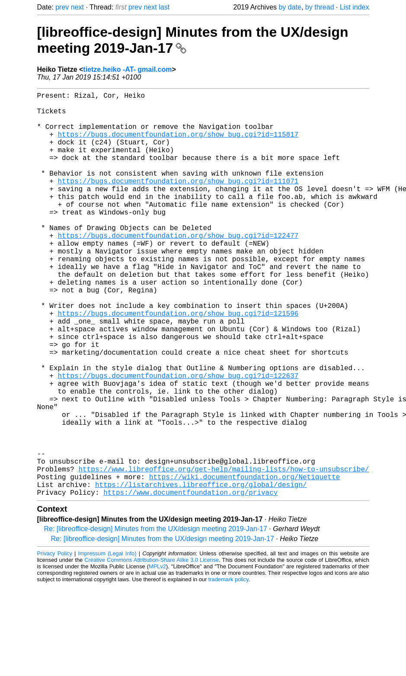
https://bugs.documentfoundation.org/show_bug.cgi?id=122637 (178, 439)
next (77, 7)
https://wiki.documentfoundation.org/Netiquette (244, 563)
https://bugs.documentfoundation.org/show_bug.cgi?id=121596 (178, 363)
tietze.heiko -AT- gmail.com (127, 69)
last (164, 7)
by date (289, 7)
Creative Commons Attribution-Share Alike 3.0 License (151, 650)
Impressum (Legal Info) (107, 643)
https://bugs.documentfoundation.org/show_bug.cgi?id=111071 (178, 201)
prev (62, 7)
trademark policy (228, 669)
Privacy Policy (54, 643)
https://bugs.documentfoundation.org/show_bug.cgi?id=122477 (178, 268)
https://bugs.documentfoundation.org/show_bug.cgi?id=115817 (178, 144)
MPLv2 (157, 656)
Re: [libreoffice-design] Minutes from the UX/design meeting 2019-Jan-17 (155, 618)
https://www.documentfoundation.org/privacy (190, 582)
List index (354, 7)
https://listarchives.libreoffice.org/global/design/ (201, 572)
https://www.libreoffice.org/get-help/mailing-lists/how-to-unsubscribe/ (224, 553)
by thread (319, 7)
